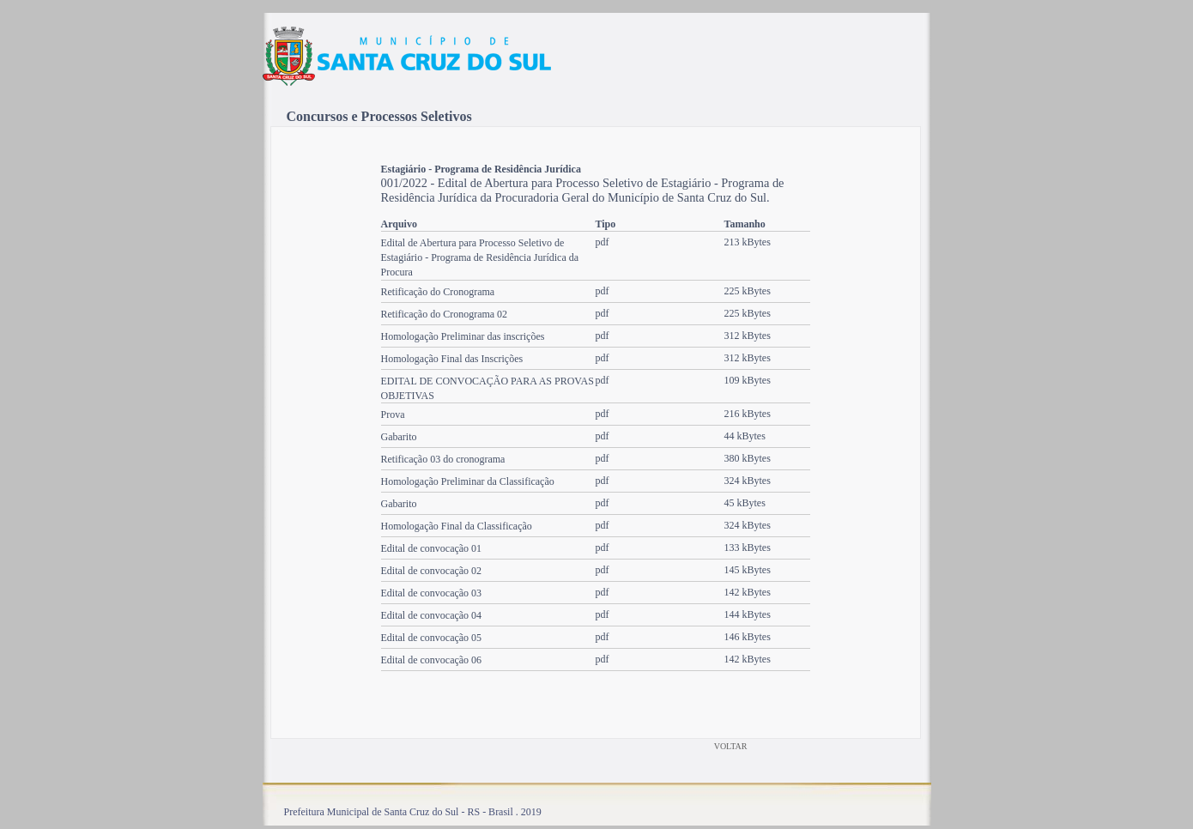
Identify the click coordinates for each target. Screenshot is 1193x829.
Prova (393, 414)
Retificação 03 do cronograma (443, 459)
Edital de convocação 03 (431, 593)
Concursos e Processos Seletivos (379, 116)
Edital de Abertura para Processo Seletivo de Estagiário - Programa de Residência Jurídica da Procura (480, 257)
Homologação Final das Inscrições (452, 359)
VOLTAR (731, 746)
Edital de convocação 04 (431, 615)
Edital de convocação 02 (431, 571)
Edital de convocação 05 (431, 638)
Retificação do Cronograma (438, 292)
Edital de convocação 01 (431, 548)
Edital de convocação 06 (431, 660)
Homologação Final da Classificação (456, 526)
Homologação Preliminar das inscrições (463, 336)
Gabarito (399, 437)
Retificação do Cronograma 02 (444, 314)
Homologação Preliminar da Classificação (467, 481)
